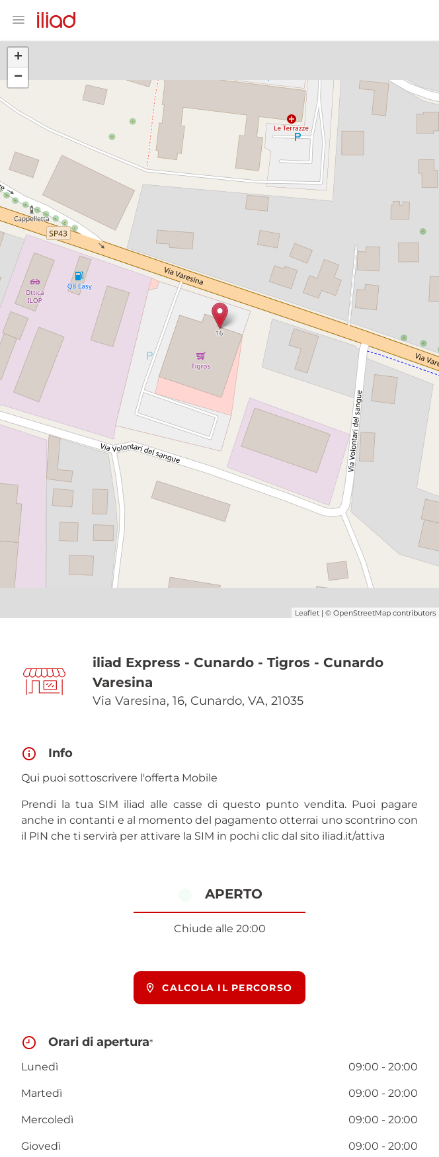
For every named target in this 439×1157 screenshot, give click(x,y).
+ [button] (18, 57)
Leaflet (307, 613)
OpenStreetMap (362, 613)
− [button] (18, 77)
